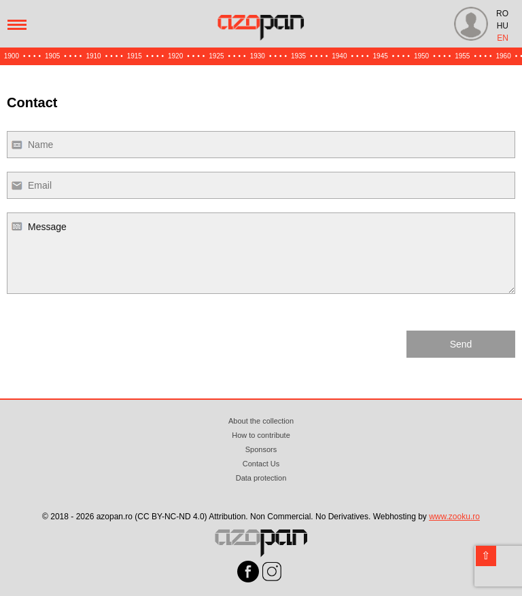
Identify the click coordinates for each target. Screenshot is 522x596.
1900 (11, 56)
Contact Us (261, 464)
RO (502, 13)
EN (502, 38)
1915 (134, 56)
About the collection (261, 421)
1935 (298, 56)
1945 (380, 56)
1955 (462, 56)
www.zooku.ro (454, 516)
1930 (257, 56)
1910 (93, 56)
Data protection (261, 478)
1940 (339, 56)
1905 (52, 56)
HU (502, 26)
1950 (421, 56)
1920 (175, 56)
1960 (503, 56)
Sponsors (261, 449)
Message (261, 253)
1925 (216, 56)
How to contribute (261, 435)
